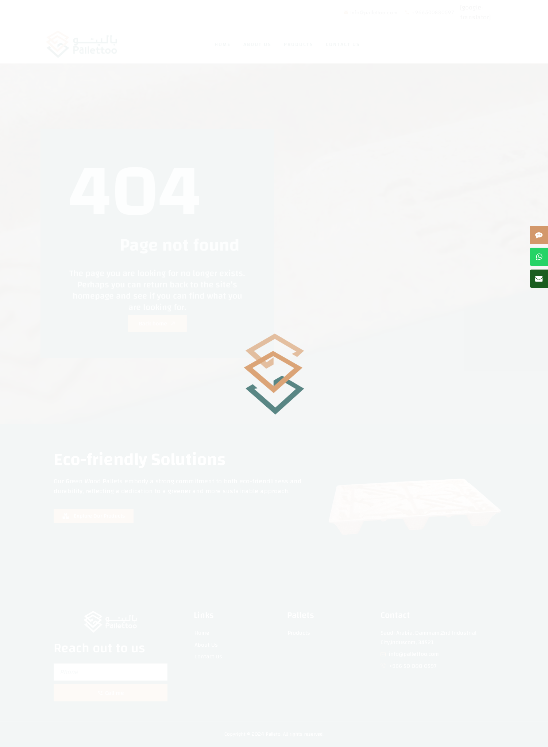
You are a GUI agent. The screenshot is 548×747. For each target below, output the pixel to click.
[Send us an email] (539, 279)
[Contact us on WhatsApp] (539, 257)
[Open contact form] (539, 235)
